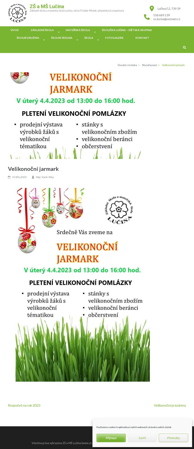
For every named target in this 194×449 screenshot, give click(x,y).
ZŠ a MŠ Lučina (47, 6)
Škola (88, 37)
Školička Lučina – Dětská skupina (127, 30)
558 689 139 (161, 15)
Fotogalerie (114, 37)
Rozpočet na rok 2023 (24, 405)
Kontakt (142, 37)
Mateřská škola (78, 30)
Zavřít (142, 438)
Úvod (15, 30)
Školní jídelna (61, 37)
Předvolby (173, 438)
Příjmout (111, 438)
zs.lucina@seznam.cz (166, 19)
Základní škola (42, 30)
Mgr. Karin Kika (45, 177)
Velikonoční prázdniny (170, 405)
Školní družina (28, 37)
